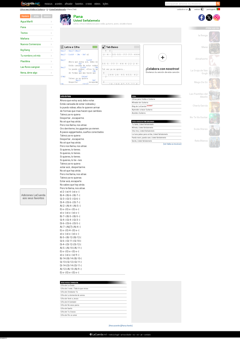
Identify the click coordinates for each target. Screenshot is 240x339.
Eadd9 (71, 54)
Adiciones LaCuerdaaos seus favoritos (33, 197)
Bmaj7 (63, 51)
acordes (58, 4)
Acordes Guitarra (139, 113)
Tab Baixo (112, 47)
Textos (24, 33)
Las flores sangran (30, 67)
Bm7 (84, 54)
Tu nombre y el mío (30, 55)
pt (141, 334)
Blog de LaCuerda (142, 106)
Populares (25, 16)
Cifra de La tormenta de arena (72, 295)
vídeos (97, 4)
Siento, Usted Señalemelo (142, 141)
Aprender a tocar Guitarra (142, 110)
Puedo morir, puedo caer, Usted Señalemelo (149, 138)
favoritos (79, 4)
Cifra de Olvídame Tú (69, 292)
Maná (205, 47)
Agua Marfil (26, 21)
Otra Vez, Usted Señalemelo (143, 131)
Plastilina (25, 61)
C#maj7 (77, 51)
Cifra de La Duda (67, 285)
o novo (89, 4)
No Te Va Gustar (199, 117)
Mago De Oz (201, 82)
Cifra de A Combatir (68, 302)
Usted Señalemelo (57, 9)
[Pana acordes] (115, 325)
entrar (197, 9)
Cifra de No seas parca (69, 305)
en (138, 334)
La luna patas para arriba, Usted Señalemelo (150, 134)
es (134, 334)
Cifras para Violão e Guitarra (32, 9)
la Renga (203, 35)
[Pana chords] (126, 325)
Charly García (200, 105)
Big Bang (25, 50)
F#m (63, 77)
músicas (48, 4)
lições (105, 4)
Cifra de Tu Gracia (68, 312)
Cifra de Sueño (66, 308)
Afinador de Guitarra (140, 102)
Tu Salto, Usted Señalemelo (143, 124)
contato (147, 334)
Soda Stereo (201, 129)
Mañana (24, 38)
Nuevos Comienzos (30, 44)
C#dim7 (85, 77)
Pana (23, 27)
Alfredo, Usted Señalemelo (142, 128)
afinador (68, 4)
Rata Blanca (201, 140)
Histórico (47, 16)
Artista (36, 16)
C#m (78, 54)
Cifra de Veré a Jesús (69, 299)
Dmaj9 (78, 80)
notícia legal (114, 334)
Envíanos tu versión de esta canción (162, 63)
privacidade (126, 334)
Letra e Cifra (72, 47)
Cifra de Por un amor (68, 315)
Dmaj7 (63, 54)
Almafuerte (201, 59)
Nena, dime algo (28, 72)
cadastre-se (182, 9)
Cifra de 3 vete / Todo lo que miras (74, 289)
